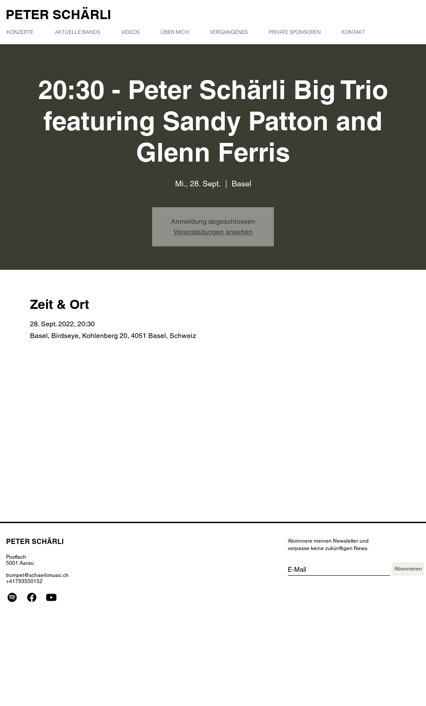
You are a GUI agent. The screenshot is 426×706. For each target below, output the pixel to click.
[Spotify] (12, 597)
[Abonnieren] (408, 569)
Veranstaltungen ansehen (213, 232)
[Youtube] (51, 597)
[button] (232, 32)
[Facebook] (32, 597)
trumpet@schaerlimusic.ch (37, 575)
